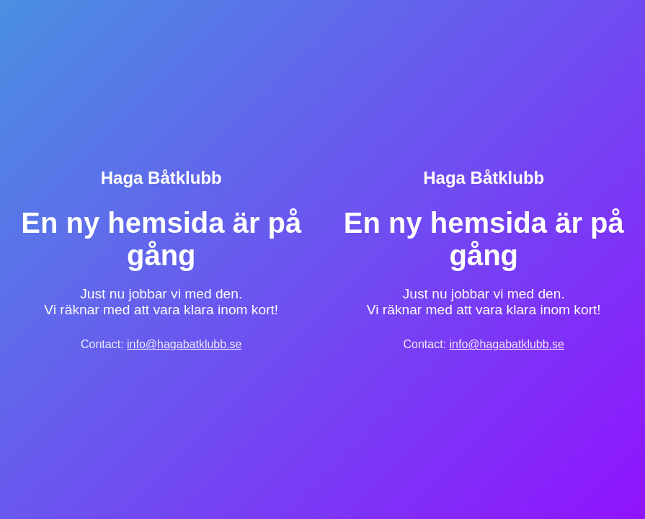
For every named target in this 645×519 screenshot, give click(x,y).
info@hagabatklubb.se (184, 344)
